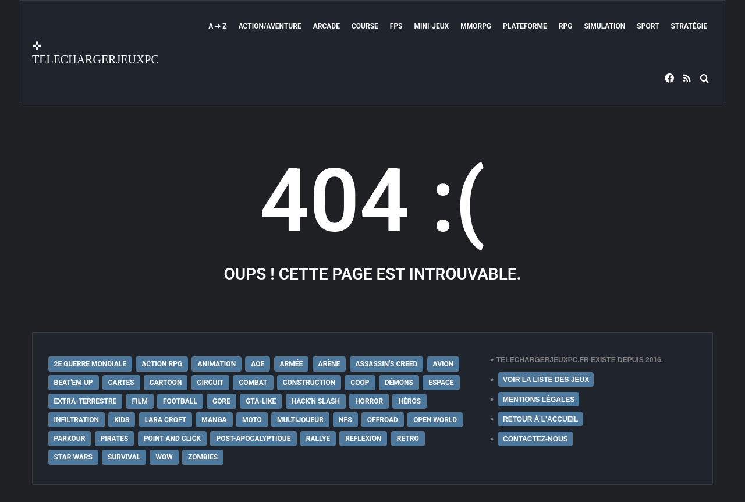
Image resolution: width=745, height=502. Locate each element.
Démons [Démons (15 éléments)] (399, 383)
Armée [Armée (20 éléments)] (291, 364)
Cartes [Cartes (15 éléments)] (121, 383)
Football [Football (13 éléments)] (180, 401)
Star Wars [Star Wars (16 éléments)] (73, 457)
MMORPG (475, 26)
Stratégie (689, 26)
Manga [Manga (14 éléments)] (213, 420)
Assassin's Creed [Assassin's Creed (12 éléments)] (387, 364)
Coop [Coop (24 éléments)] (359, 383)
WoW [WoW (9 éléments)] (163, 457)
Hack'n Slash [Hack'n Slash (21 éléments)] (316, 401)
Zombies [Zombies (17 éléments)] (203, 457)
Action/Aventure (270, 26)
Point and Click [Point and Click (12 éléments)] (172, 438)
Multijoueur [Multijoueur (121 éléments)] (300, 420)
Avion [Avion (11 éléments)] (443, 364)
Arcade (326, 26)
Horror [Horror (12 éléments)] (369, 401)
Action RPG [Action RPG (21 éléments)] (161, 364)
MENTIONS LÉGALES (538, 399)
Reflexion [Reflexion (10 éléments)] (363, 438)
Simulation (604, 26)
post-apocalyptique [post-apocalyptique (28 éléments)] (253, 438)
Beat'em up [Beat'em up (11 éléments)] (73, 383)
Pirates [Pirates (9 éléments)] (115, 438)
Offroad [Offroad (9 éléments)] (382, 420)
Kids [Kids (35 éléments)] (121, 420)
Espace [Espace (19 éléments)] (440, 383)
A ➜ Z (217, 26)
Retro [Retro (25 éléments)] (408, 438)
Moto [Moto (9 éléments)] (252, 420)
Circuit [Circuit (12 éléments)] (210, 383)
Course (365, 26)
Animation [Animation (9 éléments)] (216, 364)
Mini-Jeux (431, 26)
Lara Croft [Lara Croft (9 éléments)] (165, 420)
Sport (648, 26)
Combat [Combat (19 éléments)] (253, 383)
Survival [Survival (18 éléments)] (124, 457)
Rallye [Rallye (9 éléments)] (318, 438)
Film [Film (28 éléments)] (140, 401)
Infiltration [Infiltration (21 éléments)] (76, 420)
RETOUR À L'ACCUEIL (540, 419)
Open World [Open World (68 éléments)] (435, 420)
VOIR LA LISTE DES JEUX (546, 380)
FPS (396, 26)
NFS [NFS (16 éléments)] (345, 420)
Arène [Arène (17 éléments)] (329, 364)
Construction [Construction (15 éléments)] (309, 383)
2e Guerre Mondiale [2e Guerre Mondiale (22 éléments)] (90, 364)
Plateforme (525, 26)
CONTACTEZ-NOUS (535, 439)
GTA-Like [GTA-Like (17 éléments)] (261, 401)
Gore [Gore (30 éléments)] (221, 401)
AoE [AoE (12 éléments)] (257, 364)
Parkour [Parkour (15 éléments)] (70, 438)
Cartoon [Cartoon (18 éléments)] (166, 383)
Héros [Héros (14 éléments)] (409, 401)
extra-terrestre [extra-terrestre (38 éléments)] (85, 401)
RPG (566, 26)
